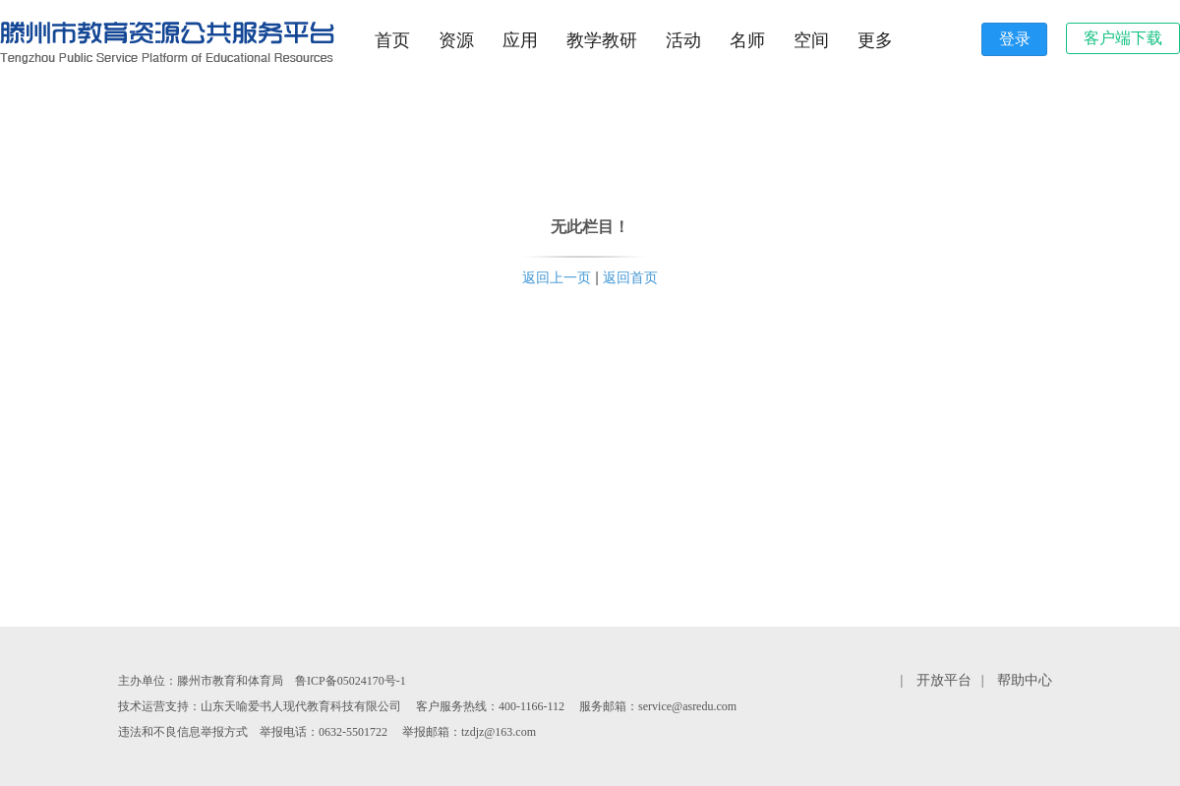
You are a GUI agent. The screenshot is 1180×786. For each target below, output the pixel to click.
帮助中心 (1024, 680)
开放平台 (944, 680)
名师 (747, 40)
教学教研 (601, 40)
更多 (875, 40)
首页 (392, 40)
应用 (520, 40)
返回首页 (630, 277)
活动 (683, 40)
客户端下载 (1123, 38)
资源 (456, 40)
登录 (1015, 38)
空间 (811, 40)
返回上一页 (556, 277)
